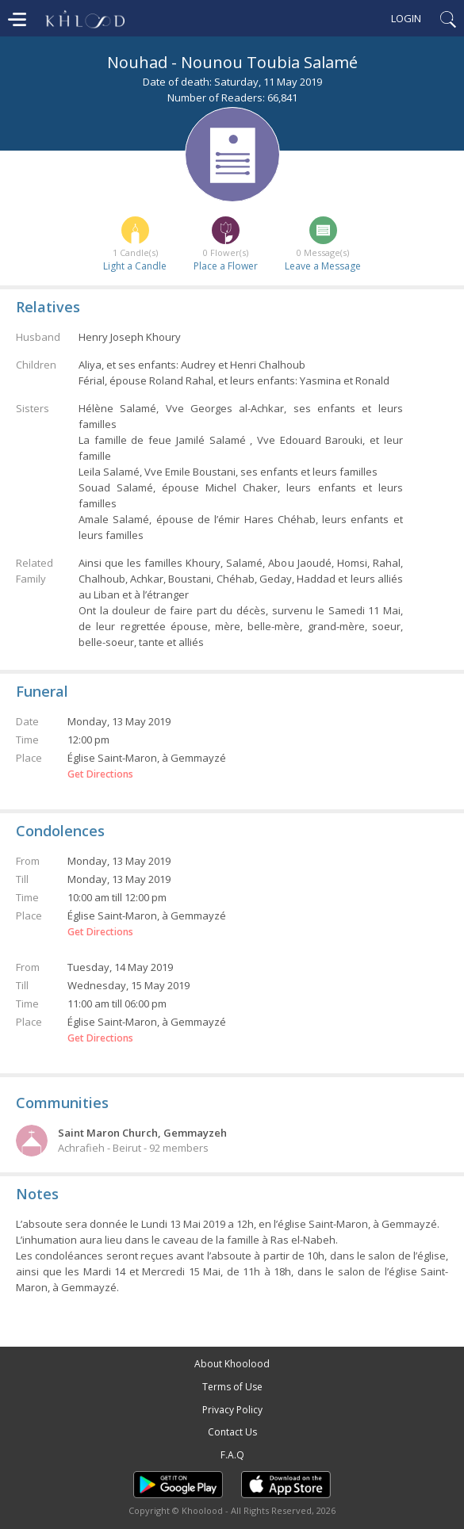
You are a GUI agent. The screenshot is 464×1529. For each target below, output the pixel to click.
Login (406, 18)
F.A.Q (232, 1455)
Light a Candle (135, 266)
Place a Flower (226, 266)
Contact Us (232, 1432)
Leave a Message (323, 266)
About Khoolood (232, 1363)
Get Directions (100, 774)
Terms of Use (232, 1386)
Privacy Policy (232, 1409)
